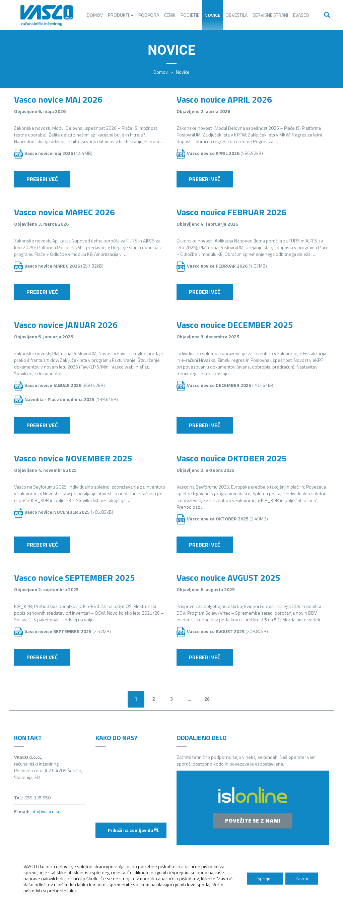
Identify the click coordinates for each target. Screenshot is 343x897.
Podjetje (190, 14)
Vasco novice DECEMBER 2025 (235, 324)
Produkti (120, 14)
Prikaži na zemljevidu (133, 830)
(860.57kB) (64, 385)
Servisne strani (270, 14)
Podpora (148, 14)
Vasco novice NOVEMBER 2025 (73, 458)
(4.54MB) (58, 153)
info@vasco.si (44, 811)
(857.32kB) (64, 265)
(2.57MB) (67, 631)
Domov (95, 14)
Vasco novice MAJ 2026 (58, 99)
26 (207, 699)
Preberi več (42, 179)
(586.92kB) (225, 153)
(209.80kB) (227, 631)
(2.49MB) (227, 518)
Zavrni (301, 878)
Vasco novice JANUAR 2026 (66, 324)
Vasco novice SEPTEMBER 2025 (74, 577)
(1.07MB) (227, 265)
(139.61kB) (71, 399)
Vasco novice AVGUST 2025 (228, 577)
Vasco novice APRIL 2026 (224, 99)
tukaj (72, 890)
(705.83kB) (68, 511)
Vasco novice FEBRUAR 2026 (231, 212)
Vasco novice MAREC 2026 (64, 212)
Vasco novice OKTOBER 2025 (232, 458)
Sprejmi (265, 878)
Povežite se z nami (252, 820)
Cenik (170, 14)
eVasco (301, 14)
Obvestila (236, 14)
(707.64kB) (231, 385)
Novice (212, 14)
